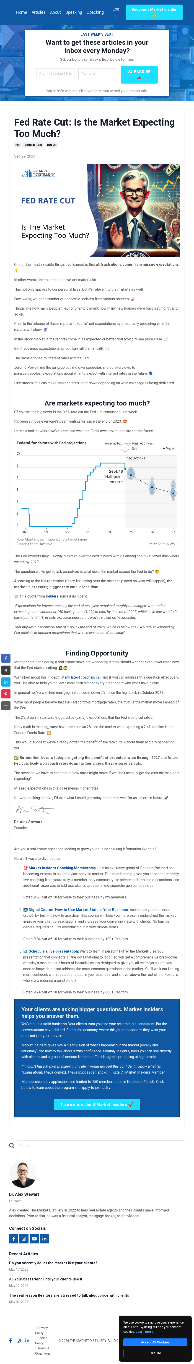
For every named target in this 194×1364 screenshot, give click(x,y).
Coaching (95, 12)
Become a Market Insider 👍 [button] (154, 12)
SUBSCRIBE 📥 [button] (139, 74)
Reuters (52, 596)
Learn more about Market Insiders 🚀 (97, 1104)
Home (21, 12)
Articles (39, 12)
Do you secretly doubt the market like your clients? (53, 1263)
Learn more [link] (144, 1331)
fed (18, 145)
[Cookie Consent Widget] (155, 1339)
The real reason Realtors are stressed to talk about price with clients (69, 1295)
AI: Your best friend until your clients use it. (46, 1279)
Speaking (73, 12)
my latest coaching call (83, 677)
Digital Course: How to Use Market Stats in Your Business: (79, 910)
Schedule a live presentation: (54, 951)
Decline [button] (155, 1353)
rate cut (51, 145)
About (55, 12)
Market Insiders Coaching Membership (62, 868)
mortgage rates (33, 145)
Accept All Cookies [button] (155, 1342)
